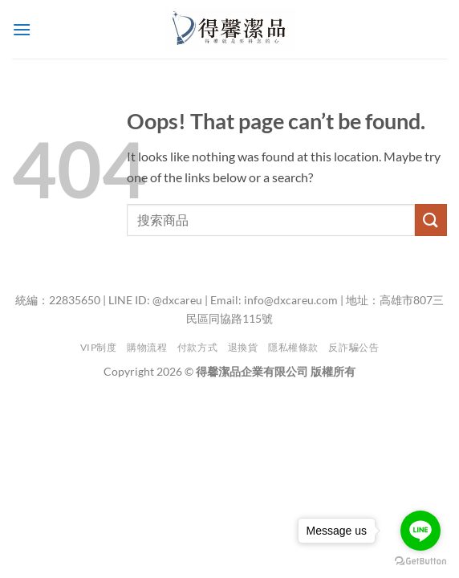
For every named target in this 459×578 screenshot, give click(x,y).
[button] (21, 29)
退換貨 (243, 347)
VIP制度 (98, 347)
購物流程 (147, 347)
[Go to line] (420, 531)
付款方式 (197, 347)
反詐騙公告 (353, 347)
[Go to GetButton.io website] (420, 561)
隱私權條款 (293, 347)
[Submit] (431, 219)
